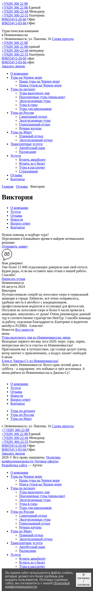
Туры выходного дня (34, 492)
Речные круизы (30, 527)
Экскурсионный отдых (36, 539)
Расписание (27, 551)
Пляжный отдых (31, 535)
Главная (7, 186)
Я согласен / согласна (84, 579)
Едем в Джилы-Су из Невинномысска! (30, 361)
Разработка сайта (14, 465)
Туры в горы (28, 504)
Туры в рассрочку (32, 566)
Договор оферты (46, 461)
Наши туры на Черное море (39, 480)
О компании (19, 208)
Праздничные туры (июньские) (42, 496)
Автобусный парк (32, 547)
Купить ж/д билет (32, 562)
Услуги (15, 212)
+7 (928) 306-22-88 (15, 430)
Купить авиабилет (32, 558)
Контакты (17, 227)
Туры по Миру (21, 418)
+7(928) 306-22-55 (15, 15)
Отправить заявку (15, 246)
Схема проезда (63, 39)
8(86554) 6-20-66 (14, 19)
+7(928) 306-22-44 (15, 11)
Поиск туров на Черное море (40, 484)
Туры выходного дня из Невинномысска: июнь (36, 337)
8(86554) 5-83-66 (14, 23)
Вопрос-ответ (20, 223)
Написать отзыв (13, 279)
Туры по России (22, 415)
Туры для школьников (35, 508)
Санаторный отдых (33, 515)
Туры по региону (22, 411)
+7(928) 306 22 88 (15, 3)
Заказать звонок (13, 66)
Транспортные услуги (26, 543)
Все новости (24, 329)
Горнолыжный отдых (34, 523)
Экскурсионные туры (35, 500)
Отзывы (22, 186)
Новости (16, 219)
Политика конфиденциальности (31, 459)
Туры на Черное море (26, 476)
